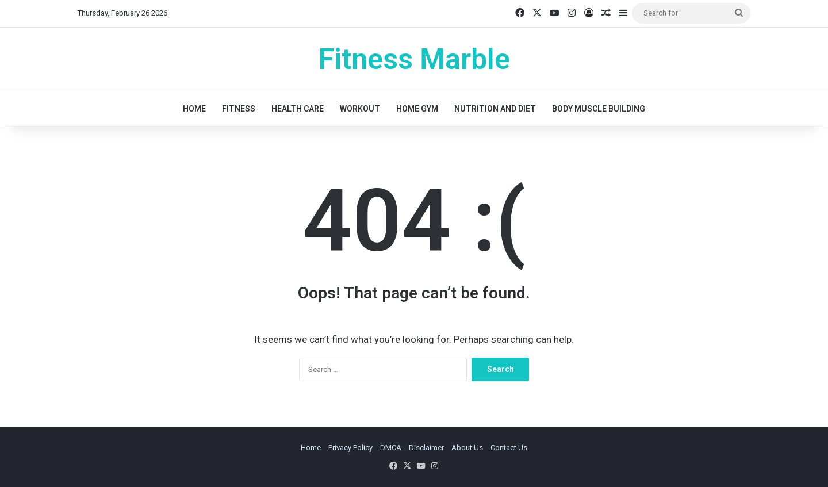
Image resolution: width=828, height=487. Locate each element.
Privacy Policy (350, 447)
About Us (467, 447)
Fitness (238, 108)
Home (194, 108)
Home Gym (417, 108)
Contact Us (508, 447)
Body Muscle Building (598, 108)
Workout (360, 108)
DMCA (390, 447)
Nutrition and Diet (495, 108)
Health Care (297, 108)
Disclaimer (426, 447)
